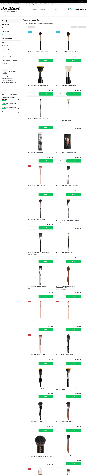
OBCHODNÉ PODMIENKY (13, 4)
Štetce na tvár (6, 35)
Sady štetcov (6, 24)
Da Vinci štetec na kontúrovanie (75, 185)
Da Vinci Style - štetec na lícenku (73, 119)
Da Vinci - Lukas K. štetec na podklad (32, 52)
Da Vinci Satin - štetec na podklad (52, 323)
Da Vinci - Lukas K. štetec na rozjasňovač (53, 52)
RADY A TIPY (43, 4)
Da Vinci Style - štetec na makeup (73, 221)
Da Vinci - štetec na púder (52, 289)
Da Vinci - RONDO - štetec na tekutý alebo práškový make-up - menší (75, 155)
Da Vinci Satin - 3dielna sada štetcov (53, 119)
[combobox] (74, 27)
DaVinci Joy (5, 53)
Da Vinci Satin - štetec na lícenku (52, 390)
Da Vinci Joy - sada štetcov (32, 118)
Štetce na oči (5, 28)
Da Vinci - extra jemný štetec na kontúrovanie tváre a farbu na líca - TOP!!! (65, 424)
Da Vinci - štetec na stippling (74, 255)
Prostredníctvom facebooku (9, 107)
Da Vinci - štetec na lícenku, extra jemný (32, 153)
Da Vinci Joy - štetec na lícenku (54, 152)
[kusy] (27, 60)
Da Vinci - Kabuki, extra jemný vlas (32, 390)
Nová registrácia (82, 1)
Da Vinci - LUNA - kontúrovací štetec (43, 425)
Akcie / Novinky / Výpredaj (9, 60)
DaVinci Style (6, 42)
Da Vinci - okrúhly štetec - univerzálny (52, 86)
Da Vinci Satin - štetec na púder (75, 289)
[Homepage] (1, 4)
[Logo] (10, 9)
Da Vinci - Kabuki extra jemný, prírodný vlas (32, 324)
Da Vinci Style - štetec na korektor (52, 221)
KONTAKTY (50, 4)
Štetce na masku (7, 38)
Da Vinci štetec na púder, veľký (53, 255)
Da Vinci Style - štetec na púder (33, 255)
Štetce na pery (6, 31)
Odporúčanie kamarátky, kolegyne (8, 98)
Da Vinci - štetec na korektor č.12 (54, 186)
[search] (56, 10)
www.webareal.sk (49, 473)
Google (4, 111)
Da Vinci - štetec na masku (73, 86)
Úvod (3, 15)
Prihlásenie (73, 1)
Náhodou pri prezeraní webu (9, 103)
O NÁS (4, 4)
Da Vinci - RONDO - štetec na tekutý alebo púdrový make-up (32, 289)
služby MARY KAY (35, 4)
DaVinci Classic (6, 46)
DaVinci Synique (6, 56)
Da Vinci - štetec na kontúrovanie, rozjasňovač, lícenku (31, 221)
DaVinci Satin (6, 49)
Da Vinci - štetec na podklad (32, 356)
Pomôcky (4, 63)
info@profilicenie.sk (10, 82)
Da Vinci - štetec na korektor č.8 (75, 356)
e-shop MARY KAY (25, 4)
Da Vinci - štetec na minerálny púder (74, 52)
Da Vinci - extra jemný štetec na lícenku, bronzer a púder (33, 186)
